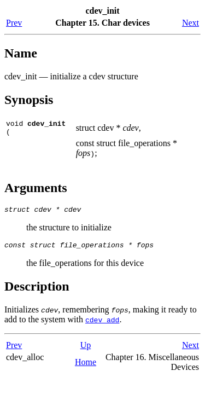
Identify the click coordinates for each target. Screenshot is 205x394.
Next (190, 22)
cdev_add (102, 326)
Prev (14, 22)
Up (85, 351)
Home (85, 368)
